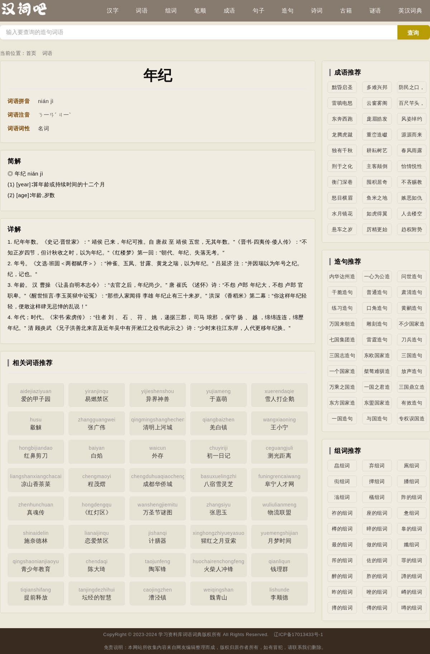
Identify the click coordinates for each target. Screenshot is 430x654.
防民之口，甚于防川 (412, 88)
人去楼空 (411, 213)
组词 (171, 11)
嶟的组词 (411, 592)
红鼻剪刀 (35, 451)
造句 (287, 11)
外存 (157, 451)
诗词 (317, 11)
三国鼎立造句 (412, 388)
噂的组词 (411, 608)
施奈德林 (35, 536)
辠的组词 (411, 529)
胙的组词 (377, 576)
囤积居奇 (377, 182)
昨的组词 (342, 592)
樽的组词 (342, 529)
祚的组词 (342, 513)
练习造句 (342, 308)
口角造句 (377, 308)
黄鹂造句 (411, 308)
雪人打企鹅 (279, 394)
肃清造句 (411, 292)
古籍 (346, 11)
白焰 (96, 451)
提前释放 (35, 593)
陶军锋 (157, 564)
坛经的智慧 (96, 593)
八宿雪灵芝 (218, 479)
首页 (31, 53)
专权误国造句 (412, 420)
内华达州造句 (342, 278)
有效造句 (411, 403)
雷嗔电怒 (342, 103)
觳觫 (35, 422)
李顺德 (279, 593)
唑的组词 (377, 592)
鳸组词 (412, 465)
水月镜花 (342, 213)
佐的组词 (377, 560)
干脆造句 (342, 292)
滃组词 (342, 497)
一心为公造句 (377, 278)
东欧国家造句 (377, 356)
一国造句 (342, 418)
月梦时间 (279, 536)
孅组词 (412, 544)
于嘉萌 (218, 394)
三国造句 (411, 355)
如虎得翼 (377, 213)
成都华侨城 (158, 479)
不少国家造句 (412, 325)
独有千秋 (342, 150)
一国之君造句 (377, 388)
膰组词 (412, 481)
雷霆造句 (377, 339)
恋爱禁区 (96, 536)
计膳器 (157, 536)
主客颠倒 (377, 166)
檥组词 (377, 497)
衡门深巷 (342, 182)
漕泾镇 (157, 593)
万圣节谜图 (157, 507)
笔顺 (200, 11)
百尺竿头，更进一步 (412, 104)
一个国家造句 (342, 372)
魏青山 (218, 593)
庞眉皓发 (377, 119)
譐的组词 (411, 576)
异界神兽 (157, 394)
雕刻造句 (377, 324)
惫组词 (412, 513)
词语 (142, 11)
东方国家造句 (342, 404)
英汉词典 (410, 11)
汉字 (113, 11)
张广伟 (96, 422)
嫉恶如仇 (411, 198)
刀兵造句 (411, 339)
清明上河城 (158, 422)
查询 (413, 33)
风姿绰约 (411, 119)
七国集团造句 (342, 341)
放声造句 (411, 371)
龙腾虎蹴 (342, 134)
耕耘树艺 (377, 150)
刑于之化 (342, 166)
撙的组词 (342, 608)
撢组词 (377, 481)
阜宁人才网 (279, 479)
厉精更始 (377, 229)
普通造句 (377, 292)
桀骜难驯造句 (377, 372)
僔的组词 (377, 608)
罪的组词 (411, 560)
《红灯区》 (96, 507)
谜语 (375, 11)
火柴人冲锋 (218, 564)
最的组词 (342, 544)
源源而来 (411, 134)
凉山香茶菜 (35, 479)
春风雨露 (411, 150)
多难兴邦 (377, 87)
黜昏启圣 (342, 87)
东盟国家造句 (377, 404)
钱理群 (279, 564)
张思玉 (218, 507)
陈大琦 (96, 564)
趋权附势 (411, 229)
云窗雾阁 (377, 103)
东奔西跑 (342, 119)
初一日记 (218, 451)
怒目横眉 (342, 198)
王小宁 (279, 422)
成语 (229, 11)
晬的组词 (377, 529)
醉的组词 (342, 576)
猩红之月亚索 (218, 536)
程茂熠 (96, 479)
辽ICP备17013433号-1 (298, 634)
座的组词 (377, 513)
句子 (258, 11)
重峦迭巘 (377, 134)
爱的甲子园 (35, 394)
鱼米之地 (377, 198)
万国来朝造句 (342, 325)
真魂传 (35, 507)
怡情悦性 (411, 166)
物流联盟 (279, 507)
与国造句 (377, 418)
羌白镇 (218, 422)
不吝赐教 (411, 182)
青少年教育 (35, 564)
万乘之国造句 (342, 388)
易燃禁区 (96, 394)
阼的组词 (411, 497)
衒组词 (342, 481)
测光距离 (279, 451)
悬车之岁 (342, 229)
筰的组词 (342, 560)
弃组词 (377, 465)
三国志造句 (342, 355)
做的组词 (377, 544)
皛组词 (342, 465)
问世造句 (411, 276)
